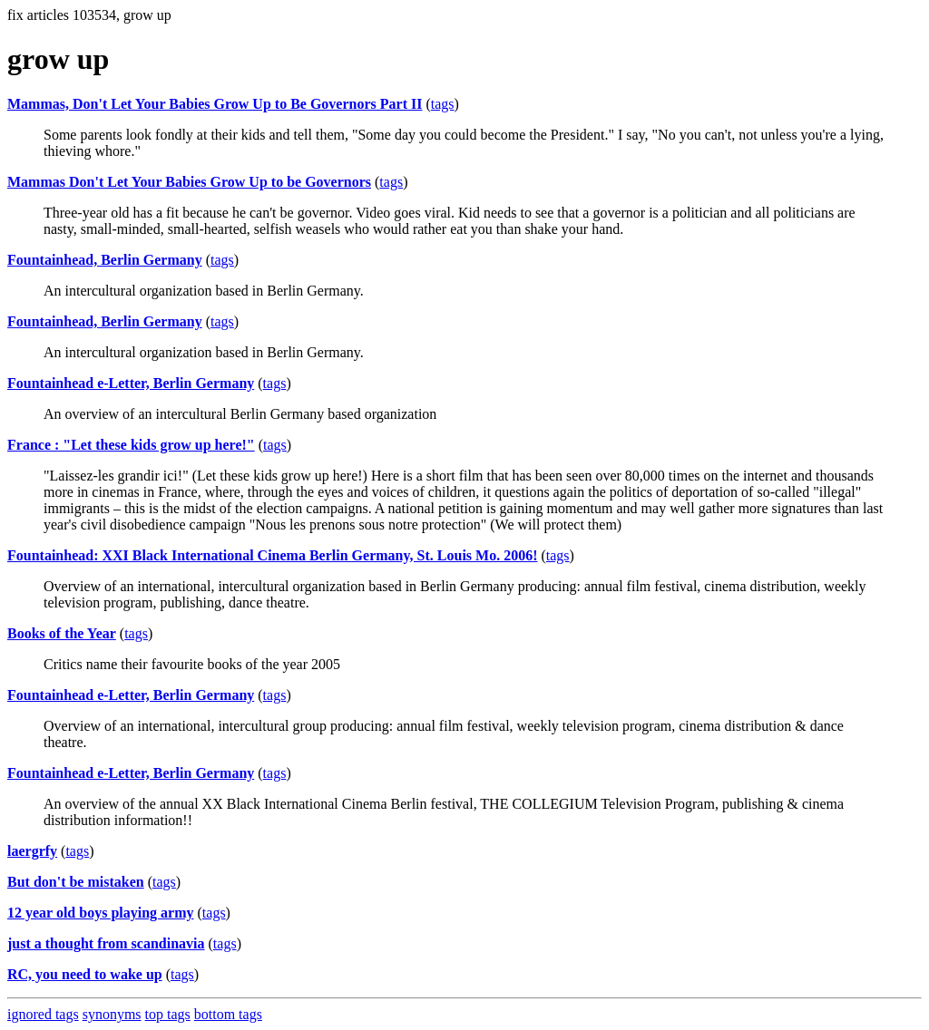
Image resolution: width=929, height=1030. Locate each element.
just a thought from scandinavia (106, 943)
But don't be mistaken (75, 881)
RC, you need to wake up (84, 974)
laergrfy (32, 851)
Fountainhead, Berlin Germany (104, 259)
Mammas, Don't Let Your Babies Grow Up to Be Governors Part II (214, 104)
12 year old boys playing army (100, 912)
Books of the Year (61, 633)
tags (443, 104)
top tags (168, 1014)
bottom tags (228, 1014)
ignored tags (43, 1014)
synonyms (112, 1014)
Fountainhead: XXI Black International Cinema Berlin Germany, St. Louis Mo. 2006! (272, 555)
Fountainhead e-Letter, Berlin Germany (130, 383)
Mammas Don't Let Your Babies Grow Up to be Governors (189, 181)
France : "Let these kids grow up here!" (131, 444)
